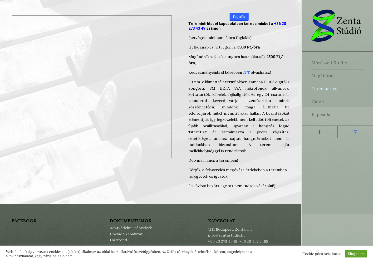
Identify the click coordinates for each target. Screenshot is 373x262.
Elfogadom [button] (356, 254)
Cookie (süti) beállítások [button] (322, 254)
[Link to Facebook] (319, 132)
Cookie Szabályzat (126, 234)
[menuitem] (337, 62)
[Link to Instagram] (355, 132)
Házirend (118, 240)
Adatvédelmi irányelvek (131, 227)
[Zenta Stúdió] (337, 26)
